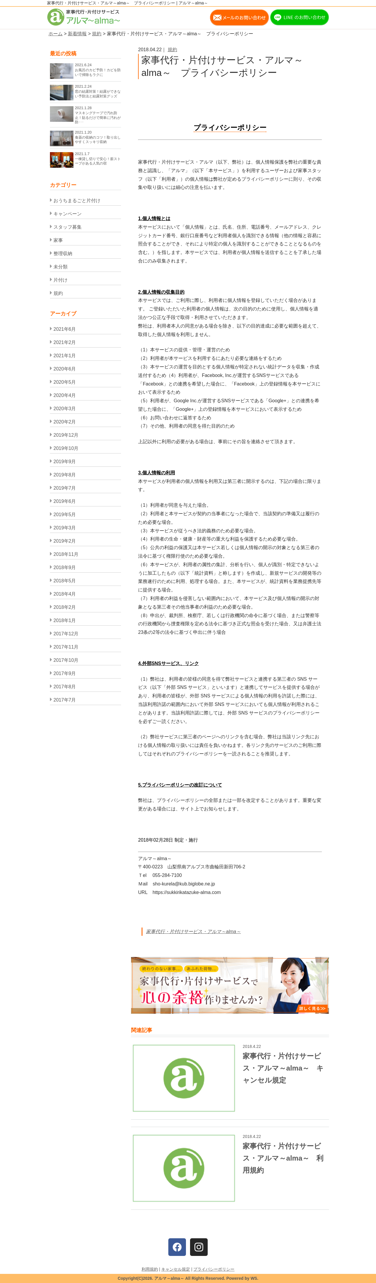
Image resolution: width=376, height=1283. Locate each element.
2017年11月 (65, 646)
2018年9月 (64, 567)
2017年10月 (65, 660)
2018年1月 (64, 620)
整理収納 (62, 253)
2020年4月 (64, 395)
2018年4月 (64, 593)
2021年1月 (64, 355)
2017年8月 (64, 686)
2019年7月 (64, 488)
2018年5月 (64, 580)
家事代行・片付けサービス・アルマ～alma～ (193, 931)
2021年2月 (64, 342)
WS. (254, 1278)
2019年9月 (64, 461)
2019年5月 (64, 514)
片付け (60, 279)
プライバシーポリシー (213, 1269)
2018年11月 (65, 554)
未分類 (60, 266)
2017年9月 (64, 673)
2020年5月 (64, 382)
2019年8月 (64, 474)
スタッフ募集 (67, 227)
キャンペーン (67, 213)
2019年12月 (65, 435)
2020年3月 (64, 408)
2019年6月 (64, 501)
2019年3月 (64, 527)
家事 (58, 240)
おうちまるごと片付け (76, 200)
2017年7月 (64, 699)
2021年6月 (64, 329)
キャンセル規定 (175, 1269)
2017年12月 (65, 633)
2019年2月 (64, 541)
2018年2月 (64, 607)
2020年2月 (64, 421)
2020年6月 (64, 368)
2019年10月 (65, 448)
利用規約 (150, 1269)
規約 (172, 49)
